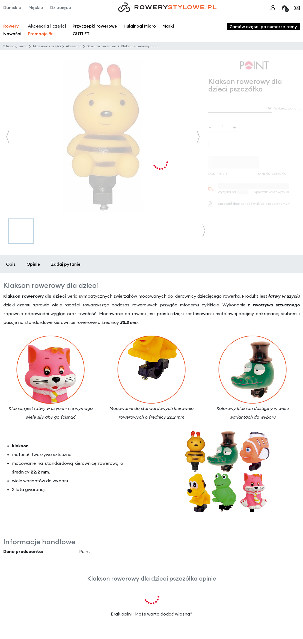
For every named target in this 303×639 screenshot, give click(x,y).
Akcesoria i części (46, 46)
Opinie (33, 264)
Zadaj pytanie (66, 264)
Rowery (11, 26)
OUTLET (81, 33)
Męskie (35, 7)
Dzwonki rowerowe (101, 46)
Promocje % (41, 33)
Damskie (12, 7)
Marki (168, 26)
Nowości (12, 33)
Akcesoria (74, 46)
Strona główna (15, 46)
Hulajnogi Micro (140, 26)
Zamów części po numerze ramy (263, 26)
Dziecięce (60, 7)
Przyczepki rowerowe (95, 26)
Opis (11, 264)
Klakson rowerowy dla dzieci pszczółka (152, 46)
